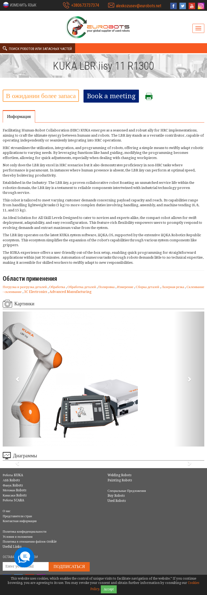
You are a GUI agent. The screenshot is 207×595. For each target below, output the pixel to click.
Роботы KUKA (13, 475)
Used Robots (117, 501)
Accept (109, 589)
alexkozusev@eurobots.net (138, 5)
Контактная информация (19, 521)
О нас (7, 511)
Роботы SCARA (13, 500)
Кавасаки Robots (14, 495)
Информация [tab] (19, 116)
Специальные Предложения (127, 491)
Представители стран (17, 516)
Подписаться (69, 566)
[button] (19, 5)
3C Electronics (36, 292)
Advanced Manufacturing (70, 292)
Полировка (106, 287)
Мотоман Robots (14, 490)
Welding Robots (119, 475)
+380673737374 (85, 5)
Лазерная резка (173, 287)
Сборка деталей (148, 287)
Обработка (57, 287)
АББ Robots (11, 480)
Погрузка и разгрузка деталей (25, 287)
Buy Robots (116, 496)
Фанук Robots (13, 485)
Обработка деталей (82, 287)
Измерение (125, 287)
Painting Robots (120, 480)
